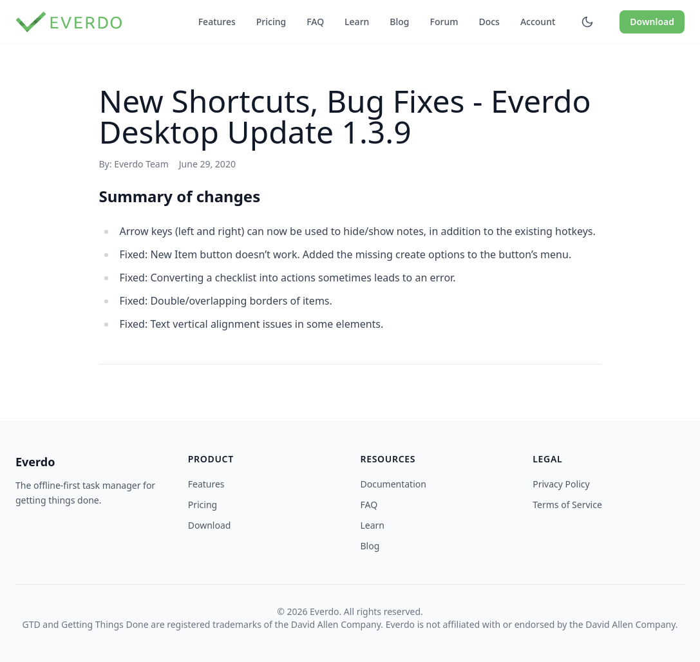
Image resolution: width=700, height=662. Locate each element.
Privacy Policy (561, 484)
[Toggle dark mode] (587, 21)
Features (217, 21)
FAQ (315, 21)
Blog (399, 21)
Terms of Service (567, 504)
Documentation (393, 484)
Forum (444, 21)
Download (652, 21)
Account (537, 21)
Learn (357, 21)
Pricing (271, 21)
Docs (488, 21)
